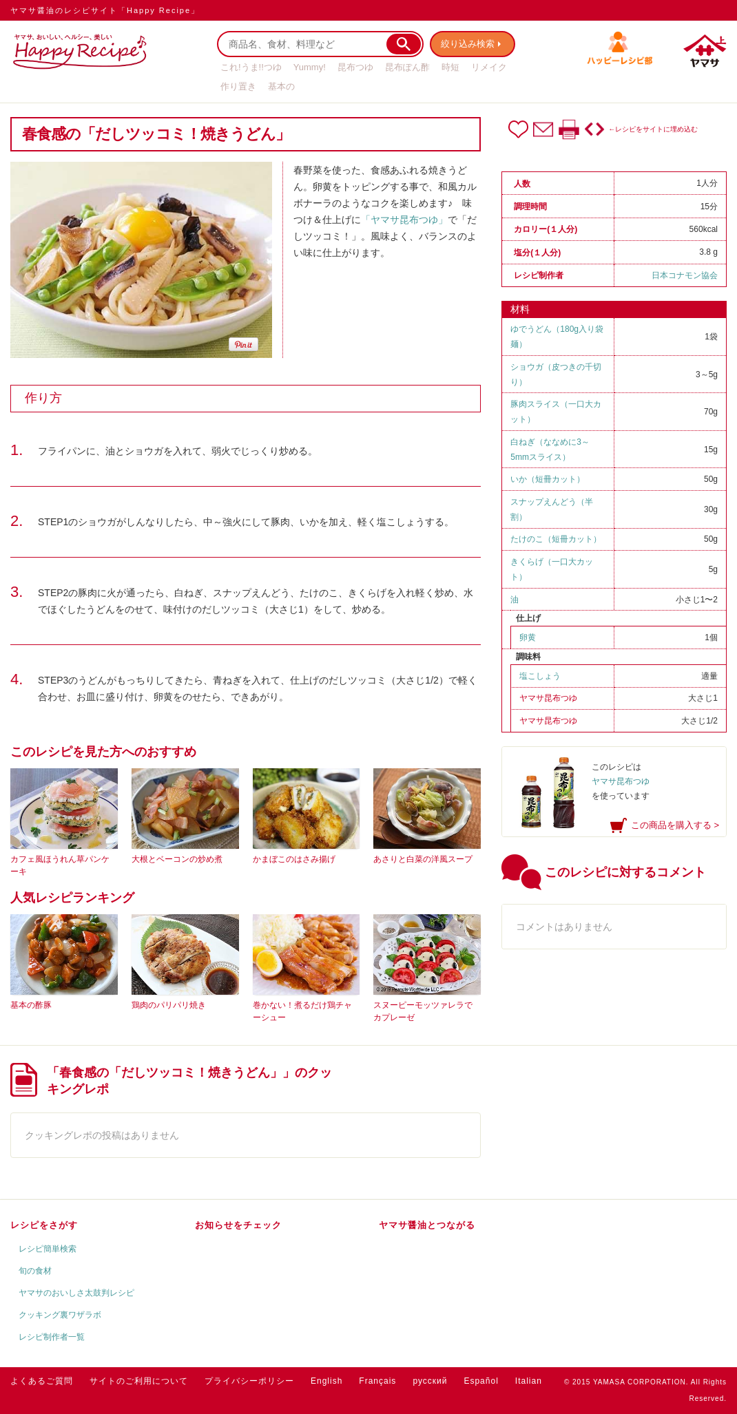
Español (481, 1381)
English (326, 1381)
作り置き (238, 86)
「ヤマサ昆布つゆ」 (404, 219)
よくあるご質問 (41, 1381)
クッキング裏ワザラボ (60, 1315)
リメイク (489, 67)
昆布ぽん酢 (407, 67)
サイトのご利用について (139, 1381)
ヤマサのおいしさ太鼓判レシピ (76, 1293)
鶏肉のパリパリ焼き (169, 1005)
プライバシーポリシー (249, 1381)
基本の (281, 86)
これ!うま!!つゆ (251, 67)
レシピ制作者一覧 (52, 1337)
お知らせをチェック (238, 1225)
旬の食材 (35, 1271)
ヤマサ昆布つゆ (548, 698)
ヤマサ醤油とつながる (427, 1225)
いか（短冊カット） (547, 479)
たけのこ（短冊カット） (555, 539)
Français (377, 1381)
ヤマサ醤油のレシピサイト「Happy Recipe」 (105, 10)
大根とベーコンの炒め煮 (177, 859)
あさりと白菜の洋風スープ (423, 859)
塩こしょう (540, 676)
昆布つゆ (355, 67)
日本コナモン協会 (685, 275)
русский (430, 1381)
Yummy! (309, 67)
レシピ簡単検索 (47, 1249)
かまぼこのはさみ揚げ (294, 859)
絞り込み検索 (469, 44)
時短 (450, 67)
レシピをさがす (44, 1225)
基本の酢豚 (31, 1005)
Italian (528, 1381)
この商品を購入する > (675, 825)
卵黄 (527, 637)
